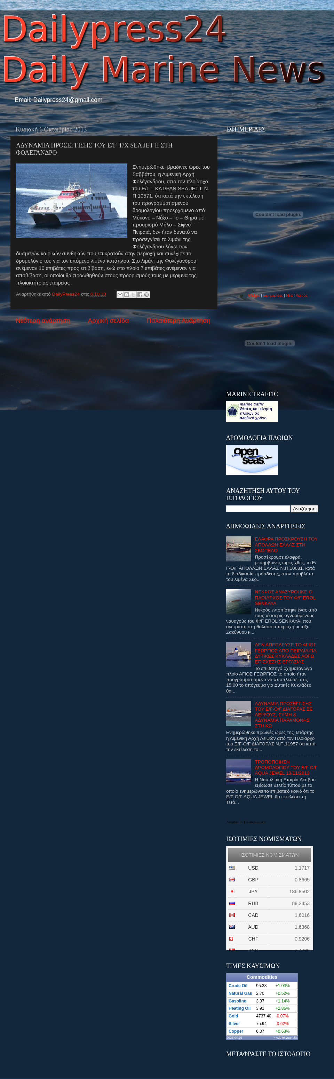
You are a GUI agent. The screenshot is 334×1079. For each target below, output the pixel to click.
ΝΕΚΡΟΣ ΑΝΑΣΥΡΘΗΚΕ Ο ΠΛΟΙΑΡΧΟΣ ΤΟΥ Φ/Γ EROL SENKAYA (285, 597)
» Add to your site (285, 1037)
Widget (254, 295)
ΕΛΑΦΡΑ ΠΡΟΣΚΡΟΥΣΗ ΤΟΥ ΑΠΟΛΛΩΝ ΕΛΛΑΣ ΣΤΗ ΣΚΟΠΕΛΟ (286, 544)
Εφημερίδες (273, 295)
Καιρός (302, 295)
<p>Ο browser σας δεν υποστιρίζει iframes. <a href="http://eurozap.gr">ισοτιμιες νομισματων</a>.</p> (269, 898)
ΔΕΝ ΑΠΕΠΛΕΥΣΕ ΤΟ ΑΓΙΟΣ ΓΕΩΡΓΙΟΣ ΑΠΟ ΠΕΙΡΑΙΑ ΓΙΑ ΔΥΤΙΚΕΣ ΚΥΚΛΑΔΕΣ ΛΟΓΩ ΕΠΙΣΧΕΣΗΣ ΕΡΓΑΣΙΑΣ (285, 653)
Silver (234, 1023)
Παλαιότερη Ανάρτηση (178, 320)
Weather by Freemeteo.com (246, 822)
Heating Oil (239, 1008)
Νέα (290, 295)
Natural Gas (240, 993)
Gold (233, 1016)
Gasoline (237, 1001)
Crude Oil (238, 985)
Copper (236, 1031)
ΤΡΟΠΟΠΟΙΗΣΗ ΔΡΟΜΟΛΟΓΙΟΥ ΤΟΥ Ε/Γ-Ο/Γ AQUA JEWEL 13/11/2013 (286, 767)
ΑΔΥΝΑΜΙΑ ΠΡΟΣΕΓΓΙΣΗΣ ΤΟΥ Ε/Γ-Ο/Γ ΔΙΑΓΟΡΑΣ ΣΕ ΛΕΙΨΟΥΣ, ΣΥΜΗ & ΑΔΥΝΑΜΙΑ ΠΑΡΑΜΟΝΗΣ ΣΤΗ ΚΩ (283, 715)
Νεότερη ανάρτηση (43, 320)
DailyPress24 (66, 294)
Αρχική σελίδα (108, 320)
